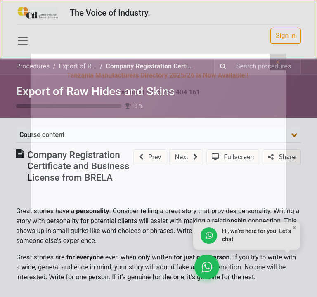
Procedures (33, 66)
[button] (149, 157)
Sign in (286, 36)
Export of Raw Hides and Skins (95, 91)
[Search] (223, 66)
